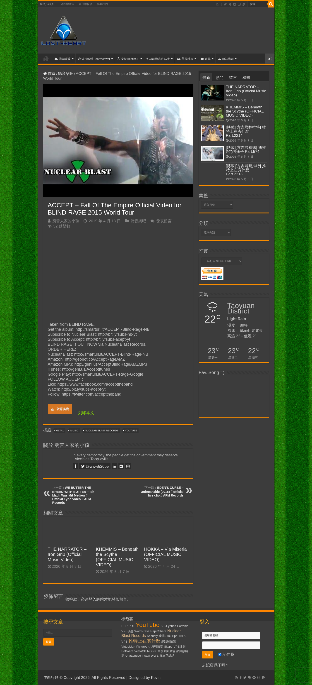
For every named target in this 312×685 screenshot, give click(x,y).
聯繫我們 (102, 4)
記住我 (226, 654)
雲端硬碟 (63, 59)
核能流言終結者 (158, 59)
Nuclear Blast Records (101, 430)
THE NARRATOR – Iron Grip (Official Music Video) (67, 554)
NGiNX (151, 651)
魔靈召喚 (165, 636)
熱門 (219, 78)
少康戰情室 (155, 646)
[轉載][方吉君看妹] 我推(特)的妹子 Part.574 (246, 149)
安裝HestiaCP (128, 59)
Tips (174, 636)
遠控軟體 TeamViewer (94, 59)
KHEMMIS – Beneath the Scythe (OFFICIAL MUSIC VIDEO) (117, 557)
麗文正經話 (167, 655)
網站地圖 (226, 59)
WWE (154, 655)
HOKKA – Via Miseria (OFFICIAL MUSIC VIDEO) (165, 554)
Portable (182, 626)
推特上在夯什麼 (144, 641)
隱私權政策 (67, 4)
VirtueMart (128, 646)
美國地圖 (185, 59)
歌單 (206, 59)
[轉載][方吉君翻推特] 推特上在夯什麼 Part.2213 (246, 170)
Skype (168, 646)
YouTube (131, 430)
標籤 (246, 78)
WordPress (141, 631)
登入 (92, 599)
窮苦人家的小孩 (65, 221)
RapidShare (158, 631)
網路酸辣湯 (168, 641)
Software (127, 651)
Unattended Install (137, 655)
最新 (206, 78)
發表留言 (164, 221)
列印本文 (86, 413)
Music (74, 430)
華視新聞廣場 (166, 651)
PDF (132, 626)
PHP (124, 626)
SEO (164, 626)
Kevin (156, 677)
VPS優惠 (127, 631)
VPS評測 (179, 646)
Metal (60, 430)
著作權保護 (85, 4)
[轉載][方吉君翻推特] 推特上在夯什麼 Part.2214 (246, 131)
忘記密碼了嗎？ (215, 665)
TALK (182, 636)
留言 (233, 78)
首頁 (46, 58)
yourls (172, 626)
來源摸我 (60, 409)
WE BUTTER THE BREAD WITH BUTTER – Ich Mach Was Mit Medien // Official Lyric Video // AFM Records (73, 495)
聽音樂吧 (65, 73)
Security (152, 636)
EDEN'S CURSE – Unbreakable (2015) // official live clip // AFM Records (162, 491)
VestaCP (140, 651)
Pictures (141, 646)
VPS (124, 641)
